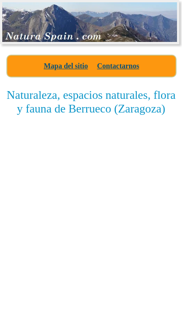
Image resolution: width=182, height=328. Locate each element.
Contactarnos (118, 66)
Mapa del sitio (66, 66)
